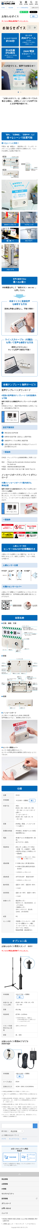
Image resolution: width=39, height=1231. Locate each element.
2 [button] (20, 92)
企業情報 (5, 1184)
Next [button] (36, 77)
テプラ (4, 1139)
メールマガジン (31, 1224)
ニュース (5, 1213)
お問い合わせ (6, 1208)
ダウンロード (6, 1203)
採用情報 (5, 1198)
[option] (19, 76)
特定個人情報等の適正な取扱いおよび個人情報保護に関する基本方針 (20, 1220)
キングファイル (14, 1139)
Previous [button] (3, 77)
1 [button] (18, 92)
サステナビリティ (8, 1194)
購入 (33, 16)
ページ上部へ (19, 1174)
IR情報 (4, 1189)
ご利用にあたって (7, 1224)
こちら (19, 858)
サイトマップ (20, 1224)
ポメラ (24, 1139)
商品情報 (5, 1179)
